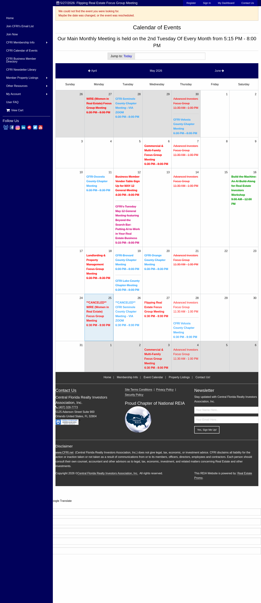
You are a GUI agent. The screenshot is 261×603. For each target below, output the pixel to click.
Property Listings (179, 377)
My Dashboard (226, 3)
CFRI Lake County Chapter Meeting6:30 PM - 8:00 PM (127, 285)
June (219, 70)
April (92, 70)
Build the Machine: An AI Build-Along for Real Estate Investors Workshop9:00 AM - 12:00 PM (243, 190)
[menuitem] (26, 18)
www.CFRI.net (64, 452)
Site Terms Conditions (138, 389)
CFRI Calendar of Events (22, 50)
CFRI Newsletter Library (21, 69)
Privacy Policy (165, 389)
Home (10, 18)
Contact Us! (202, 377)
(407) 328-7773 (66, 407)
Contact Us (247, 3)
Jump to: (121, 56)
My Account (13, 94)
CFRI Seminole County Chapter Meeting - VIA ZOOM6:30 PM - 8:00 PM (127, 107)
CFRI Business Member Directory (21, 60)
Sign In (207, 3)
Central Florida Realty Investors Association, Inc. (107, 473)
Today (127, 56)
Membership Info (127, 377)
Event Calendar (153, 377)
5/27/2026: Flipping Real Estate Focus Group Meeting (97, 3)
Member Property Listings (22, 77)
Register (191, 3)
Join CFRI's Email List (20, 26)
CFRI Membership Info (20, 42)
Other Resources (16, 85)
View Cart (14, 110)
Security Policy (134, 394)
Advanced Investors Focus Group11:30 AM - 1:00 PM (185, 103)
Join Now (12, 34)
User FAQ (12, 102)
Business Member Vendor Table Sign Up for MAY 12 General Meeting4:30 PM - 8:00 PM (127, 185)
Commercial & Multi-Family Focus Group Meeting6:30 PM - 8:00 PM (156, 154)
